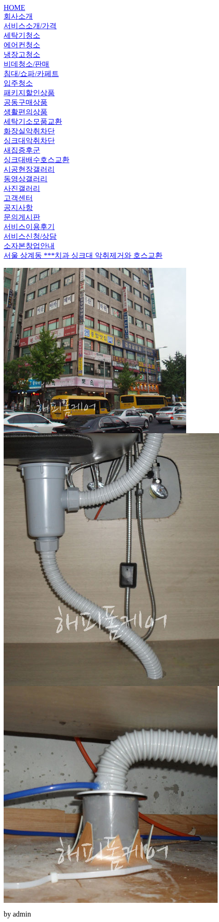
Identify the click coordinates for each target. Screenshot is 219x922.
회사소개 (18, 16)
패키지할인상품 (29, 93)
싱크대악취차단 (29, 140)
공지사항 (18, 207)
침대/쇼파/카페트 (31, 73)
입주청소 (18, 83)
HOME (14, 7)
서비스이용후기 (29, 226)
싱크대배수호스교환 (36, 160)
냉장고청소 (22, 54)
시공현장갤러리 (29, 169)
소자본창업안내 (29, 246)
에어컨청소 (22, 45)
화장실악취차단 (29, 131)
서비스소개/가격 (30, 26)
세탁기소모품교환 (33, 121)
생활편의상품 (25, 112)
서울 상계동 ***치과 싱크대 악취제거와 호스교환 (83, 255)
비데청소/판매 (26, 64)
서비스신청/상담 (30, 236)
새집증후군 (22, 150)
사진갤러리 (22, 188)
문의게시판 (22, 217)
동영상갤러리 (25, 179)
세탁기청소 (22, 35)
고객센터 (18, 198)
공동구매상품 (25, 102)
